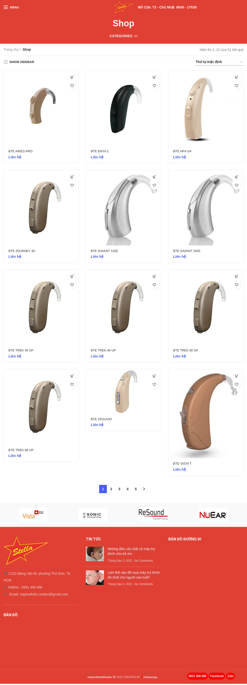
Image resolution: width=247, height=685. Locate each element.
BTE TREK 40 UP (104, 351)
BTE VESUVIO (102, 420)
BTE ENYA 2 (100, 152)
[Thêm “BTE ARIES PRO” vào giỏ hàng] (72, 77)
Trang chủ (11, 49)
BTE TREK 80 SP (186, 351)
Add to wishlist (72, 86)
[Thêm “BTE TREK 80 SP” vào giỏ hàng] (237, 277)
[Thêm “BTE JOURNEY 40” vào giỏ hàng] (72, 177)
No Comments (143, 562)
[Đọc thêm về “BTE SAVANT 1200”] (154, 177)
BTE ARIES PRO (21, 152)
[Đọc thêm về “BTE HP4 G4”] (237, 77)
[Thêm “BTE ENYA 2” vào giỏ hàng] (154, 77)
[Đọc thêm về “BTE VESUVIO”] (154, 377)
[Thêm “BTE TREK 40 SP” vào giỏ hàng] (72, 277)
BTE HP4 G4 (183, 152)
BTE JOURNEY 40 (22, 251)
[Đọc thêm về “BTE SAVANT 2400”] (237, 177)
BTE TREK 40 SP (21, 351)
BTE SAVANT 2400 (187, 251)
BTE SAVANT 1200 (105, 251)
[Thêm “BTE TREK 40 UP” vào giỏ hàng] (154, 277)
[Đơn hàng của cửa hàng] (219, 63)
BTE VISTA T (183, 465)
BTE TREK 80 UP (21, 451)
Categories (121, 36)
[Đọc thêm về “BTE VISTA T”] (237, 377)
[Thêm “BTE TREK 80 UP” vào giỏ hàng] (72, 377)
